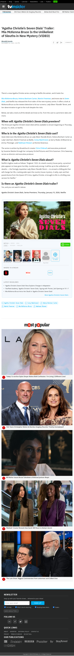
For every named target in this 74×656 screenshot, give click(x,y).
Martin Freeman (44, 98)
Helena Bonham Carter (27, 98)
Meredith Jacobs (7, 41)
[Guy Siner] (45, 257)
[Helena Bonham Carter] (17, 257)
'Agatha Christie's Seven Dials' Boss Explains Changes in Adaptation (27, 286)
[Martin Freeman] (27, 257)
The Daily (9, 607)
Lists (41, 2)
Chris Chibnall (41, 148)
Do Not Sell (28, 634)
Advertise (13, 631)
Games (17, 2)
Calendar (25, 2)
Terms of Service (16, 634)
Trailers (48, 2)
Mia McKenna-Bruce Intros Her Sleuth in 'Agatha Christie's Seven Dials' (29, 291)
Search (4, 2)
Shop (10, 2)
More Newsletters (11, 611)
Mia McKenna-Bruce (9, 98)
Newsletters (34, 2)
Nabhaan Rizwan (25, 143)
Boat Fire (51, 12)
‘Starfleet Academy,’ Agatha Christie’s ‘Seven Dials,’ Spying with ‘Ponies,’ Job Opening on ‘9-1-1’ (37, 288)
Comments (68, 42)
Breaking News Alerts (43, 607)
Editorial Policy (23, 631)
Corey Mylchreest (41, 140)
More (50, 273)
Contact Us (35, 631)
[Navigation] (3, 6)
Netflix (6, 243)
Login (55, 1)
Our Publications (14, 637)
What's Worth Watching (24, 607)
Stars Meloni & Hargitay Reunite (27, 12)
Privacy (6, 634)
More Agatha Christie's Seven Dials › (57, 295)
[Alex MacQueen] (36, 257)
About (6, 631)
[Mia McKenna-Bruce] (8, 257)
